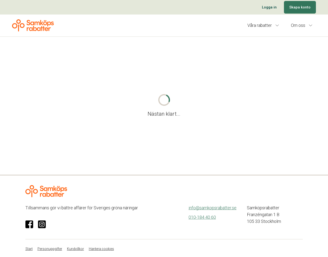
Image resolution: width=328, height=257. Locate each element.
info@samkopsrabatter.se (212, 207)
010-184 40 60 (202, 217)
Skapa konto (300, 7)
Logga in (269, 7)
